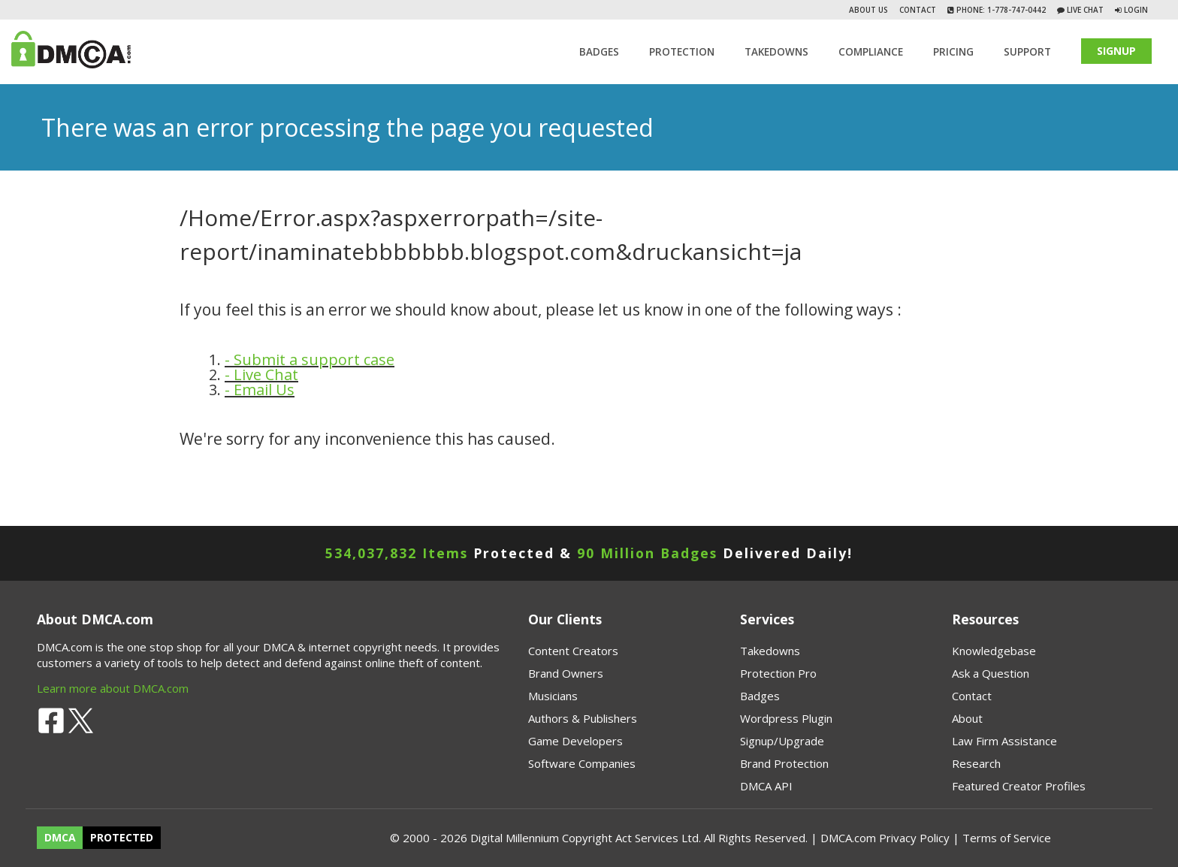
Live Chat (1084, 10)
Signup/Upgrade (782, 740)
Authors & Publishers (582, 718)
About (967, 718)
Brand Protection (784, 763)
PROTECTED (121, 838)
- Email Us (259, 389)
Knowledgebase (994, 650)
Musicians (553, 695)
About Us (868, 10)
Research (976, 763)
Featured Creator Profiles (1019, 785)
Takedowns (770, 650)
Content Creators (573, 650)
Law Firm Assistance (1004, 740)
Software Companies (582, 763)
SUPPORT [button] (1027, 52)
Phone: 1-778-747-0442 (1000, 10)
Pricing (953, 52)
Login (1136, 10)
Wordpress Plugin (786, 718)
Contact (917, 10)
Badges (599, 52)
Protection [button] (681, 52)
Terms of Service (1006, 837)
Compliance (870, 52)
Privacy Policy (914, 837)
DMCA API (766, 785)
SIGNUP (1116, 51)
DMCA (60, 838)
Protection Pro (778, 673)
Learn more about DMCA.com (113, 688)
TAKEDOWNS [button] (776, 52)
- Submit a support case (309, 359)
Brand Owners (565, 673)
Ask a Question (990, 673)
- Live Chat (261, 374)
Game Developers (575, 740)
